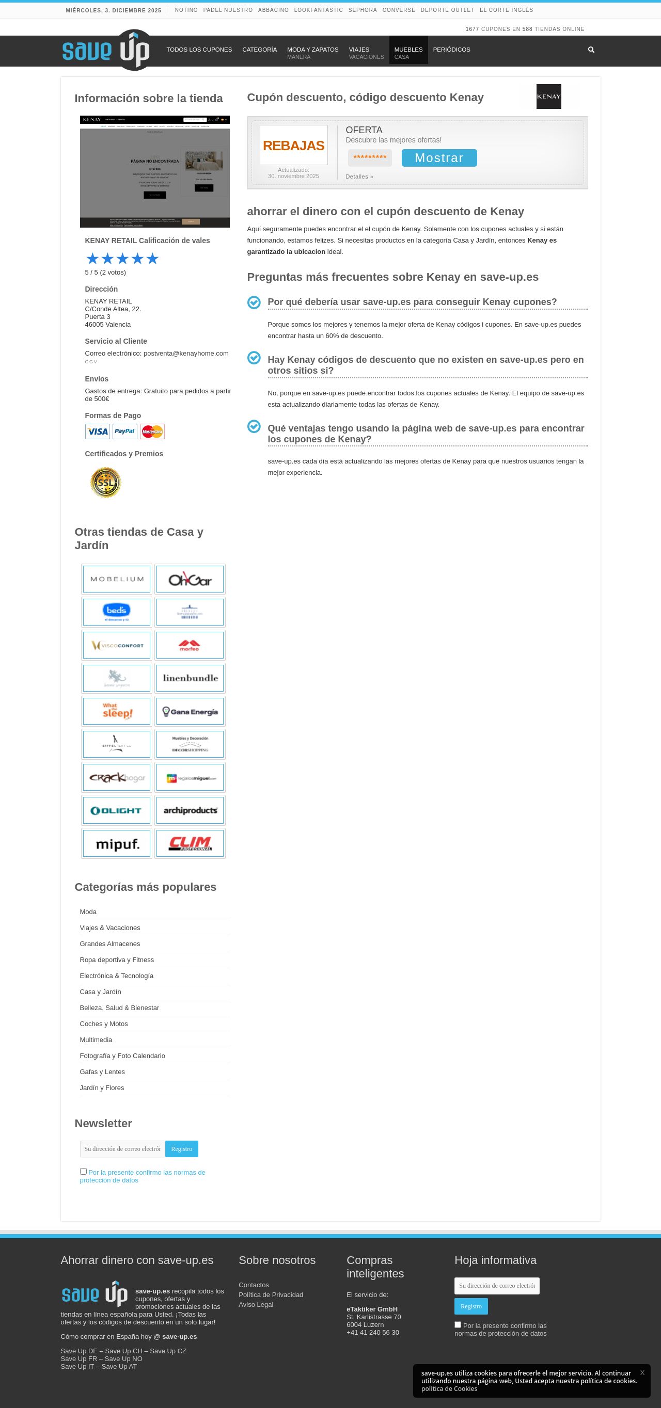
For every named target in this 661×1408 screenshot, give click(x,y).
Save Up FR (79, 1359)
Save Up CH (124, 1351)
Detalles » (359, 176)
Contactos (254, 1285)
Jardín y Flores (102, 1088)
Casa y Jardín (100, 992)
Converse (399, 10)
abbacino (273, 10)
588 (528, 29)
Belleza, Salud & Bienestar (120, 1008)
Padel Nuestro (228, 10)
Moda (88, 912)
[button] (642, 1372)
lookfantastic (318, 10)
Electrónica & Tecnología (117, 976)
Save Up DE (79, 1351)
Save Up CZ (168, 1351)
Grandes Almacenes (110, 944)
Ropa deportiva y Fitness (117, 960)
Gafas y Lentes (102, 1072)
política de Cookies (449, 1388)
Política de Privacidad (271, 1295)
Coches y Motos (104, 1024)
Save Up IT (78, 1366)
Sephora (363, 10)
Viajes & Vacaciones (110, 928)
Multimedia (96, 1040)
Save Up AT (119, 1366)
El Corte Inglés (506, 10)
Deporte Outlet (448, 10)
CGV (91, 361)
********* (370, 158)
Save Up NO (124, 1359)
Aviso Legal (256, 1304)
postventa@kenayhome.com (186, 353)
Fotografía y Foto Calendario (122, 1056)
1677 (472, 29)
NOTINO (186, 10)
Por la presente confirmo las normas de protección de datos (500, 1329)
